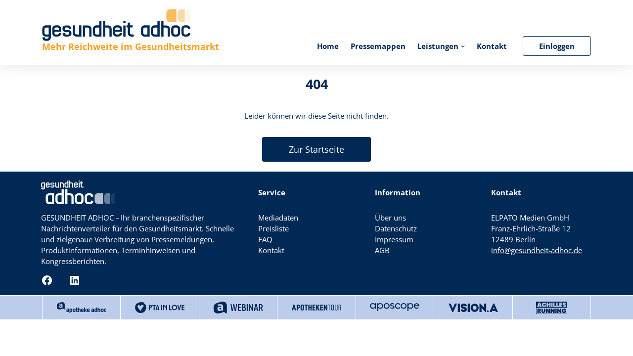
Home (328, 46)
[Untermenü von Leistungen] (462, 46)
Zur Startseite (316, 149)
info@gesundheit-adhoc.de (536, 250)
